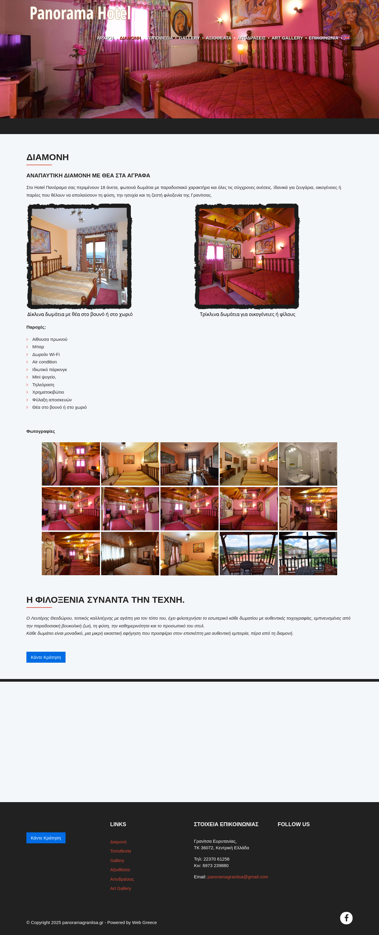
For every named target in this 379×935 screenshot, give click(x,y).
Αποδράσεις (251, 37)
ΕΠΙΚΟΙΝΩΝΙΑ (324, 37)
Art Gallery (287, 37)
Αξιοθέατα (218, 37)
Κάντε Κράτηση (46, 657)
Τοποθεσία (160, 37)
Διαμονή (130, 37)
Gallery (189, 37)
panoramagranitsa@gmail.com (238, 876)
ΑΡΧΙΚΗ (105, 37)
